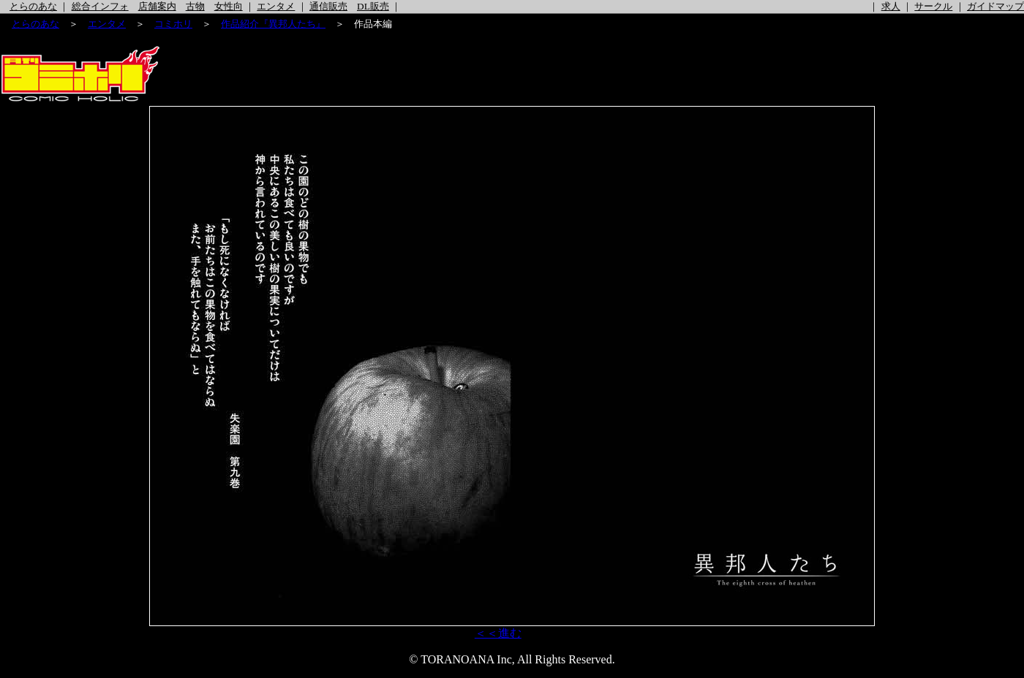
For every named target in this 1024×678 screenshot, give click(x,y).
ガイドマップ (995, 6)
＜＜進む (498, 633)
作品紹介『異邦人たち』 (273, 23)
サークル (933, 6)
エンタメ (276, 6)
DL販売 (373, 6)
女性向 (228, 6)
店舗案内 (157, 6)
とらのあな (33, 6)
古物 (195, 6)
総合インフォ (100, 6)
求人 (890, 6)
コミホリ (173, 23)
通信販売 (328, 6)
